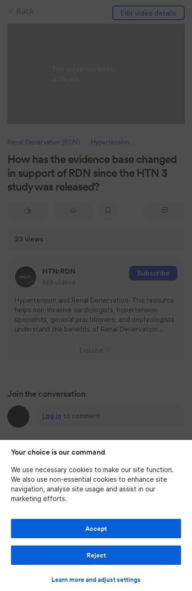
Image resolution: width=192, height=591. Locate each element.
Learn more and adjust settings (96, 579)
